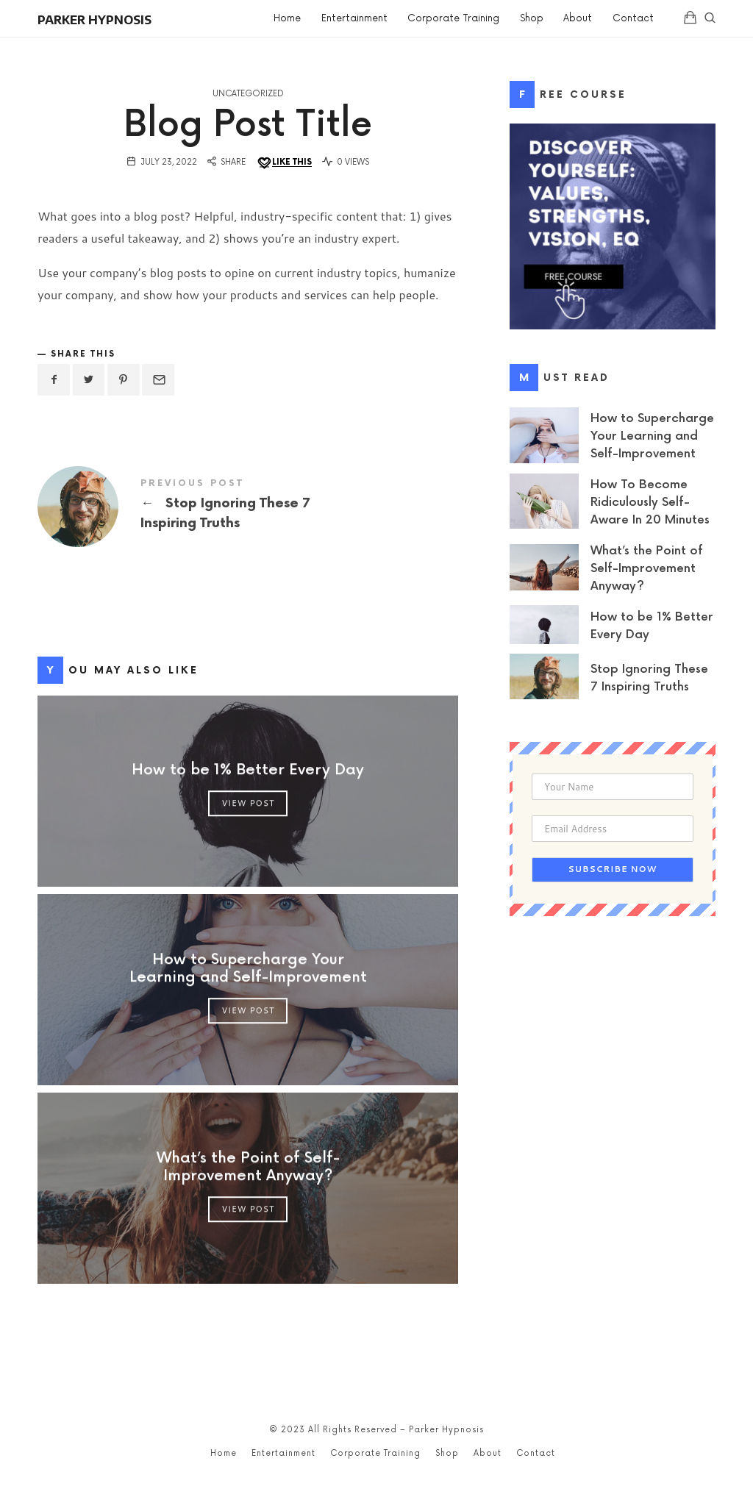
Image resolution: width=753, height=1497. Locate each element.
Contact (535, 1453)
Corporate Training (375, 1453)
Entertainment (283, 1453)
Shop (447, 1453)
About (488, 1453)
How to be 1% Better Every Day (248, 770)
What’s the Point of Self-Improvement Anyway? (247, 1167)
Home (223, 1453)
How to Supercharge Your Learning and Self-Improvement (247, 968)
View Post (247, 803)
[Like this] (284, 163)
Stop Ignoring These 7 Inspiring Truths (248, 506)
